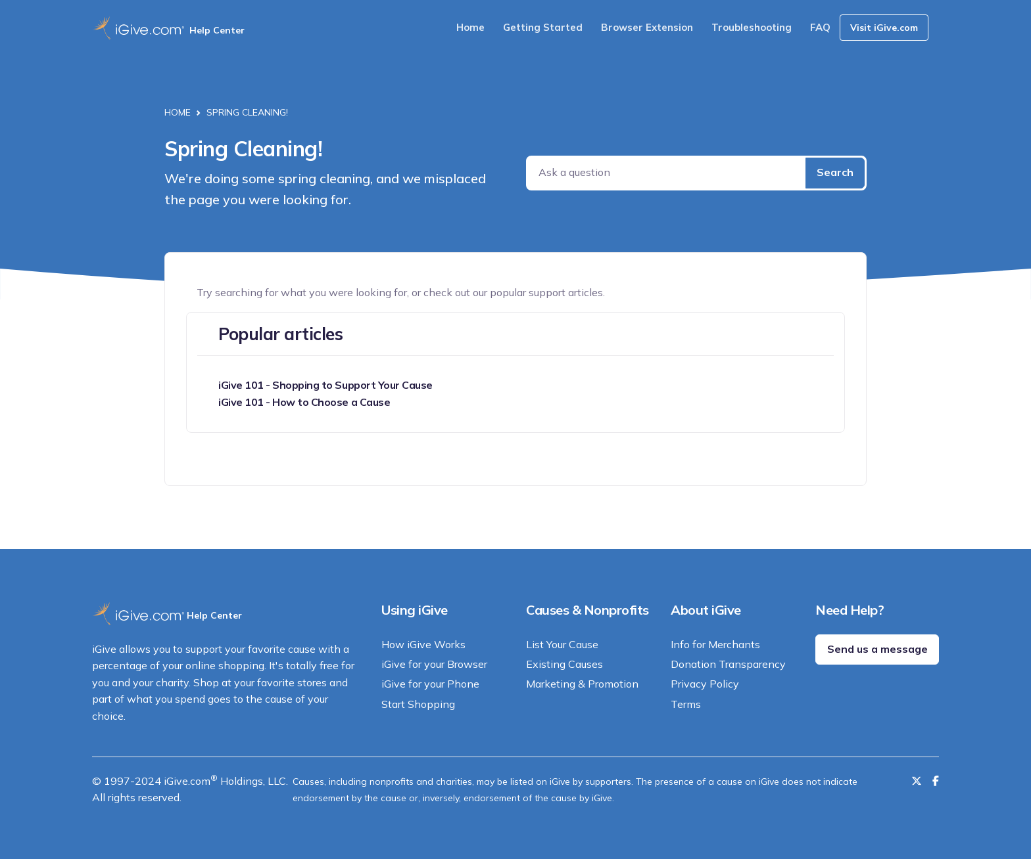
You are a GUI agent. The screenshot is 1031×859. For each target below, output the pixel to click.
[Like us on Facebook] (935, 780)
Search (835, 172)
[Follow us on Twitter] (916, 780)
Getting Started (543, 27)
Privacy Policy (705, 683)
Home (470, 27)
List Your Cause (562, 644)
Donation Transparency (728, 664)
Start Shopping (418, 704)
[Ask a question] (667, 173)
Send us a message (877, 648)
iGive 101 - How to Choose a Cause (304, 401)
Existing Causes (564, 664)
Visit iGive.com (884, 27)
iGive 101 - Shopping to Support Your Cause (325, 384)
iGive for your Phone (430, 683)
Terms (686, 704)
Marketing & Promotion (582, 683)
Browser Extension (647, 27)
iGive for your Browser (434, 664)
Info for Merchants (715, 644)
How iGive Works (423, 644)
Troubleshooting (751, 27)
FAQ (820, 27)
